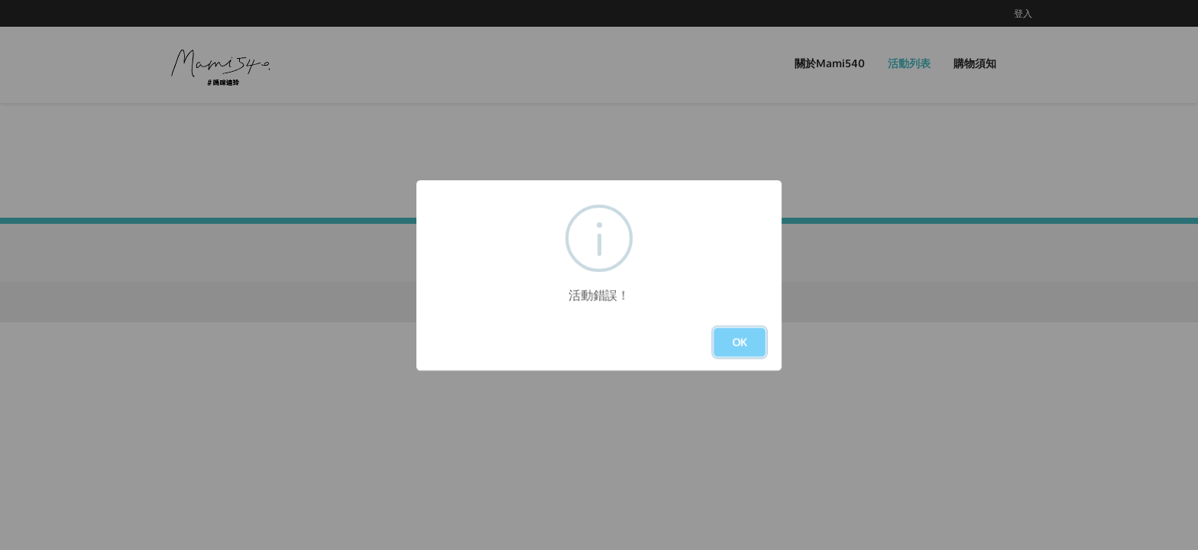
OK (739, 341)
